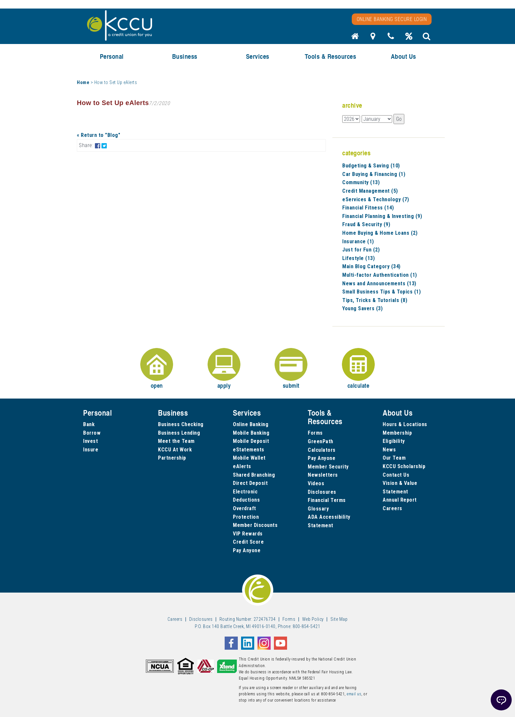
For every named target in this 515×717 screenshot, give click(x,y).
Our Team (394, 458)
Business (184, 56)
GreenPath (320, 441)
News (389, 449)
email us (354, 694)
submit (291, 369)
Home (83, 82)
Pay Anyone (246, 550)
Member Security (328, 467)
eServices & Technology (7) (375, 199)
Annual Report (400, 500)
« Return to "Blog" (98, 135)
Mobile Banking (251, 433)
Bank (89, 424)
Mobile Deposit (251, 441)
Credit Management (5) (370, 191)
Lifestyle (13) (358, 258)
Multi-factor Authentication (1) (379, 275)
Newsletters (323, 475)
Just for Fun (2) (361, 250)
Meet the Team (176, 441)
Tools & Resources (330, 56)
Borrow (92, 433)
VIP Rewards (248, 534)
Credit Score (248, 542)
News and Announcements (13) (379, 283)
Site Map (338, 619)
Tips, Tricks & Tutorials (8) (374, 300)
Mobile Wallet (249, 458)
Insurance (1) (358, 241)
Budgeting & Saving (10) (371, 166)
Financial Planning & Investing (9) (382, 216)
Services (257, 56)
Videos (316, 483)
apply (224, 369)
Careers (392, 508)
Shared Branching (254, 475)
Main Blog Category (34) (371, 266)
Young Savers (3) (362, 308)
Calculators (322, 450)
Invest (90, 441)
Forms (315, 433)
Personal (112, 56)
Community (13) (361, 182)
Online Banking (250, 424)
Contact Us (396, 475)
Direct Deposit (250, 483)
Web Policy (313, 619)
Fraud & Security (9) (366, 224)
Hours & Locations (405, 424)
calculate (358, 369)
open (156, 369)
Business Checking (181, 424)
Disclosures (322, 492)
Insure (90, 449)
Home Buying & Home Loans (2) (379, 233)
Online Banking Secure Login (392, 19)
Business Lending (179, 433)
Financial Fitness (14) (368, 208)
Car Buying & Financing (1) (373, 174)
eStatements (248, 449)
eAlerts (242, 466)
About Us (403, 56)
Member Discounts (255, 525)
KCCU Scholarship (404, 466)
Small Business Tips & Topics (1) (381, 292)
